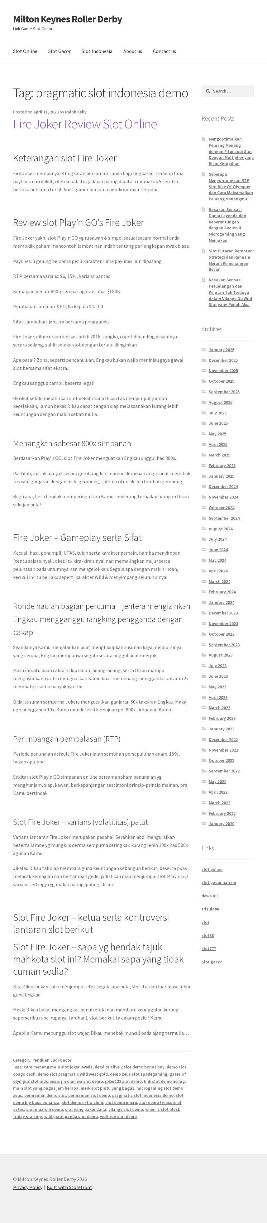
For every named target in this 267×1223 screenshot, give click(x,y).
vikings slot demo (125, 1109)
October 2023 (221, 634)
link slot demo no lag (164, 1081)
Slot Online (25, 51)
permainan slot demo (89, 1095)
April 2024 (218, 571)
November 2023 (223, 623)
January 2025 (221, 476)
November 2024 (223, 497)
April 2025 (218, 444)
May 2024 (217, 560)
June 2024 (218, 549)
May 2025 (217, 434)
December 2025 (223, 360)
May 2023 (217, 687)
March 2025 (219, 455)
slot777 (209, 948)
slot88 (208, 935)
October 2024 (221, 507)
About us (132, 51)
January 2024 (221, 602)
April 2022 (218, 792)
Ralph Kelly (76, 112)
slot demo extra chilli (82, 1102)
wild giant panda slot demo (71, 1116)
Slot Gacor (59, 51)
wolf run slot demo (118, 1116)
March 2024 (219, 581)
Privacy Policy (27, 1187)
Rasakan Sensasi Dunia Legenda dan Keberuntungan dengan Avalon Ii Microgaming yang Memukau (227, 225)
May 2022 (217, 781)
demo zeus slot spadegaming (138, 1074)
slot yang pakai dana (85, 1109)
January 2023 (221, 729)
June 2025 (218, 423)
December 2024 (223, 486)
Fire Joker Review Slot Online (85, 124)
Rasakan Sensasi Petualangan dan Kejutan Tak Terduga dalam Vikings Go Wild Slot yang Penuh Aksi (230, 292)
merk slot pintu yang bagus (107, 1088)
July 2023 (217, 665)
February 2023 (222, 718)
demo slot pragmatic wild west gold (73, 1074)
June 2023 (218, 676)
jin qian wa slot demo (82, 1081)
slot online (212, 869)
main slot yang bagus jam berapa (46, 1088)
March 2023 (219, 707)
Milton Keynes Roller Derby (67, 19)
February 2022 (222, 813)
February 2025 (222, 465)
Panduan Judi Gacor (51, 1060)
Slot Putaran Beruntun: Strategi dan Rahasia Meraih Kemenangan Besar (231, 260)
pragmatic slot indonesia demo (143, 1095)
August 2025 (220, 402)
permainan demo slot (45, 1095)
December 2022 (223, 739)
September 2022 (224, 771)
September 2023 (224, 644)
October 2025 (221, 381)
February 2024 (222, 592)
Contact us (164, 51)
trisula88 (210, 909)
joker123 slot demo (123, 1081)
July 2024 (217, 539)
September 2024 (224, 518)
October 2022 (221, 760)
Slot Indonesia (97, 51)
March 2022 (219, 802)
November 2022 (223, 750)
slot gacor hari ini (219, 882)
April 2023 (218, 697)
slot (205, 922)
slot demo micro (121, 1102)
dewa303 (210, 896)
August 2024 (220, 529)
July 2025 (217, 413)
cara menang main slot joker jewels (58, 1067)
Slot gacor (212, 962)
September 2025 (224, 391)
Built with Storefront (69, 1187)
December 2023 (223, 613)
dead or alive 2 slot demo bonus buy (129, 1067)
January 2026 (221, 349)
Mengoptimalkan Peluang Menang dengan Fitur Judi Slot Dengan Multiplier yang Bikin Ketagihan (231, 151)
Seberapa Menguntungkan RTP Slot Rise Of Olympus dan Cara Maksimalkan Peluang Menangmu (231, 186)
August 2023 (220, 655)
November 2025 (223, 370)
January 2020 (221, 823)
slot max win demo (44, 1109)
